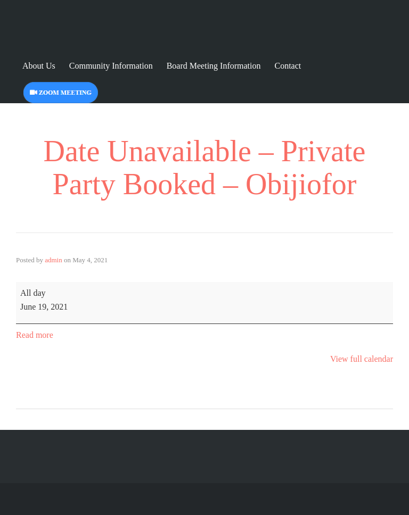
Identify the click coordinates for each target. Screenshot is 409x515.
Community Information (111, 65)
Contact (288, 65)
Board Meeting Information (214, 65)
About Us (38, 65)
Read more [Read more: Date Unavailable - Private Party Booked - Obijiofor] (34, 334)
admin (53, 260)
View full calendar (361, 358)
